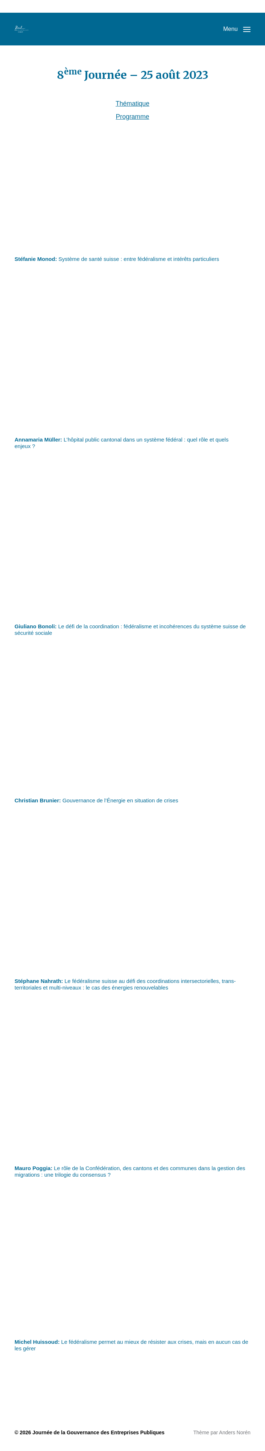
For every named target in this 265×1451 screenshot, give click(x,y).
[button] (237, 29)
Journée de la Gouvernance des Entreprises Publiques (98, 1432)
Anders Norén (234, 1432)
